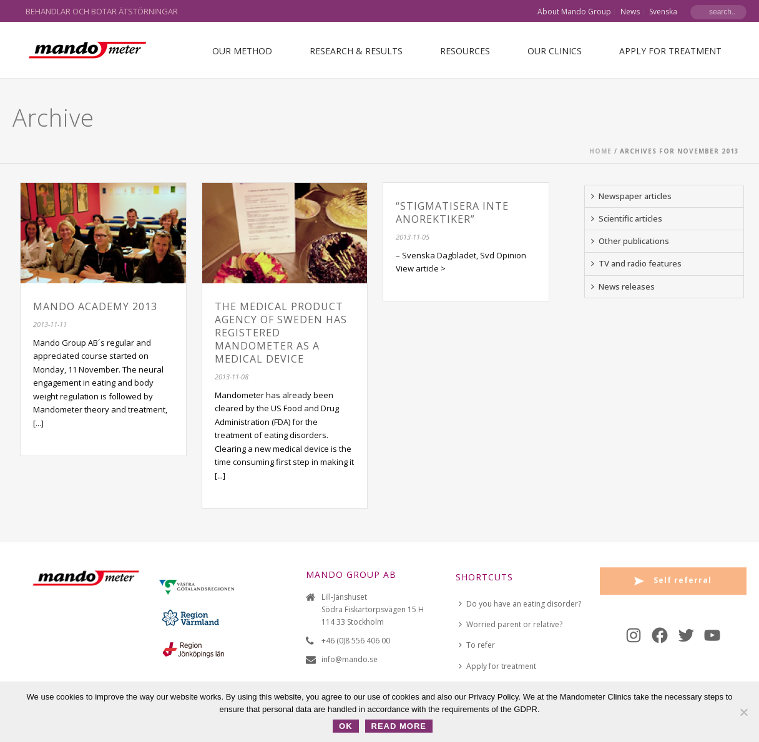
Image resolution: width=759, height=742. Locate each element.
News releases (623, 286)
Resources (465, 51)
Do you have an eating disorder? (520, 603)
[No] (743, 712)
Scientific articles (626, 218)
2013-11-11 (50, 324)
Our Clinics (554, 51)
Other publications (630, 241)
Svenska (663, 12)
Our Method (242, 51)
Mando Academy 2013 (95, 306)
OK (346, 726)
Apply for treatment (670, 51)
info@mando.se (349, 659)
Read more (398, 726)
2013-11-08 (231, 376)
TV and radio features (636, 263)
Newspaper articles (631, 196)
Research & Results (356, 51)
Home (600, 151)
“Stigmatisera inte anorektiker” (452, 212)
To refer (477, 645)
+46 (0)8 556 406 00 (355, 640)
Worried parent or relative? (510, 624)
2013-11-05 (412, 237)
